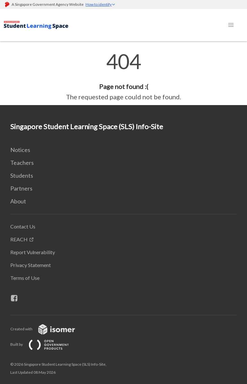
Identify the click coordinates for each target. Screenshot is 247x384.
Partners (21, 188)
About (18, 201)
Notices (20, 149)
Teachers (22, 162)
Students (21, 175)
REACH (19, 239)
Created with (47, 328)
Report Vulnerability (32, 252)
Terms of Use (25, 278)
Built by (44, 344)
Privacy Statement (30, 265)
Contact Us (22, 226)
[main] (123, 76)
